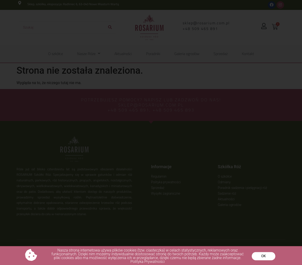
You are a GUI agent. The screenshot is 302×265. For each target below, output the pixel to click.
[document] (151, 132)
